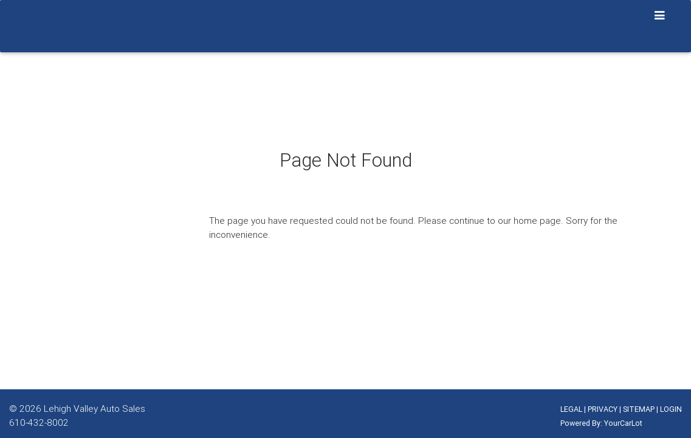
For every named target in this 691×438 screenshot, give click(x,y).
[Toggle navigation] (660, 15)
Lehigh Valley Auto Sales (94, 408)
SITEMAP (639, 409)
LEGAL (571, 409)
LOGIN (671, 409)
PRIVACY (602, 409)
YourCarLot (623, 423)
